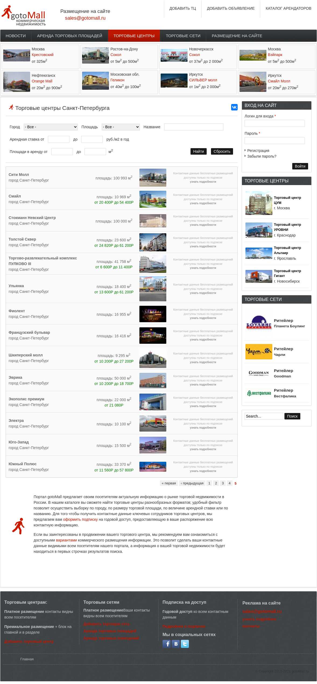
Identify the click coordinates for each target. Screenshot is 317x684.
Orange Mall (42, 81)
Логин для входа (260, 116)
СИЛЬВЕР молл (203, 80)
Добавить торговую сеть (106, 624)
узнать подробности (203, 181)
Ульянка (16, 286)
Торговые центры (134, 35)
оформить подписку (81, 519)
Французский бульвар (29, 332)
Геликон (118, 80)
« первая (169, 483)
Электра (16, 420)
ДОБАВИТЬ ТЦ (183, 8)
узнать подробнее (259, 619)
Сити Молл (19, 174)
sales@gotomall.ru (85, 18)
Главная (27, 659)
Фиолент (17, 311)
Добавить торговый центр (29, 641)
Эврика (15, 377)
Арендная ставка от (27, 139)
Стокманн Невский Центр (32, 218)
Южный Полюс (23, 464)
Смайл (15, 196)
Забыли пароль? (261, 156)
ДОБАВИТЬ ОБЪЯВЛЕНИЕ (231, 8)
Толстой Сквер (22, 239)
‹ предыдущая (192, 483)
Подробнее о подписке (184, 626)
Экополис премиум (26, 399)
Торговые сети (183, 35)
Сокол (116, 55)
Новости (16, 35)
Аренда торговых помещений (111, 638)
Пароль (252, 133)
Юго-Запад (19, 442)
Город (15, 127)
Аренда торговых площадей (69, 35)
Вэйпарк (275, 55)
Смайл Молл (279, 81)
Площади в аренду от (29, 152)
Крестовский (43, 55)
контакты (251, 626)
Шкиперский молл (26, 355)
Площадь (90, 127)
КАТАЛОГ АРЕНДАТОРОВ (288, 8)
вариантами (66, 540)
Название (151, 127)
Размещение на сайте (237, 35)
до (75, 139)
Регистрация (258, 150)
